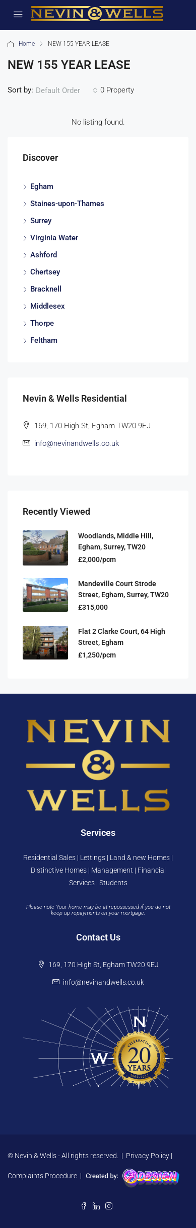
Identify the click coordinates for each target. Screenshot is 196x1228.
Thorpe (42, 323)
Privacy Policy (147, 1156)
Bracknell (45, 289)
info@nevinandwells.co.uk (76, 443)
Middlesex (47, 306)
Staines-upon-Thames (67, 203)
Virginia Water (54, 237)
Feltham (43, 340)
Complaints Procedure (42, 1176)
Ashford (43, 254)
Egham (41, 186)
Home (27, 43)
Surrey (40, 220)
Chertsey (45, 271)
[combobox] (66, 90)
